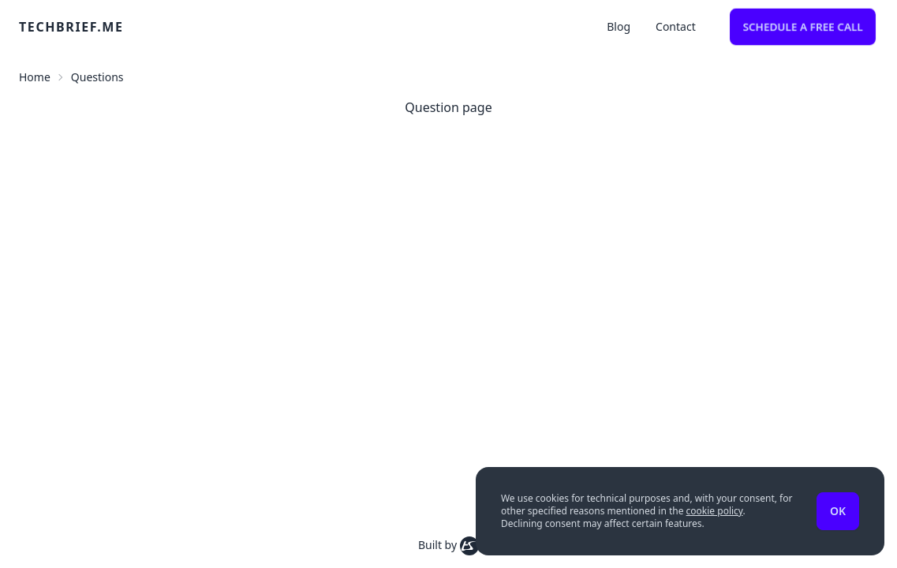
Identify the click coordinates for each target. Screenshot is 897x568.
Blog (618, 26)
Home (34, 76)
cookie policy (714, 511)
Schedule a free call (803, 26)
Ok (838, 510)
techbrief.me (71, 27)
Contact (676, 26)
